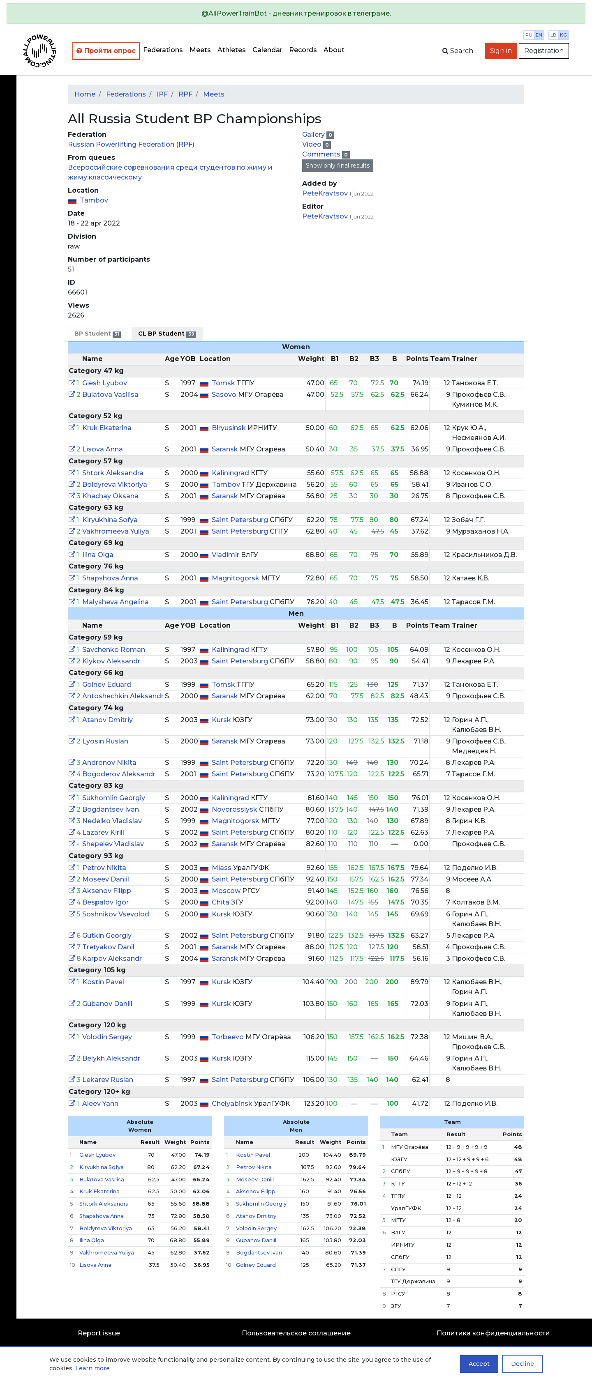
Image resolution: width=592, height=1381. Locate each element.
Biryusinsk (229, 428)
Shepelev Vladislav (113, 844)
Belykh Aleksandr (111, 1058)
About (334, 50)
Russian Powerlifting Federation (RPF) (131, 144)
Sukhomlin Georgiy (113, 798)
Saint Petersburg (241, 520)
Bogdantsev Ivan (110, 809)
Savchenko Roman (113, 650)
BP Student (97, 334)
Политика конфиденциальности (493, 1333)
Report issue (99, 1333)
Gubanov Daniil (107, 1004)
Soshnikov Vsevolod (115, 914)
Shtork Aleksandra (112, 473)
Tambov (94, 200)
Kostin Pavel (103, 982)
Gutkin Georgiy (107, 935)
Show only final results (338, 165)
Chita (221, 902)
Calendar (267, 50)
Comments (322, 154)
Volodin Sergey (107, 1037)
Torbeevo (228, 1037)
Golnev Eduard (106, 684)
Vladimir (226, 555)
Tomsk (224, 383)
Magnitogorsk (236, 578)
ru (528, 35)
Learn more (92, 1368)
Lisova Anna (102, 449)
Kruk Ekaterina (107, 428)
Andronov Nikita (109, 762)
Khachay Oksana (110, 496)
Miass (222, 868)
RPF (185, 94)
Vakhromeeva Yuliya (115, 531)
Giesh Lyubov (104, 383)
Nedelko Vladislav (112, 821)
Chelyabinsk (233, 1103)
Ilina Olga (97, 555)
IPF (162, 94)
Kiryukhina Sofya (110, 520)
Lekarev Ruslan (107, 1080)
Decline (522, 1363)
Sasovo (225, 394)
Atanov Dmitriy (107, 720)
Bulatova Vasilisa (110, 394)
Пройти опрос (106, 51)
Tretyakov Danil (108, 947)
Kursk (222, 720)
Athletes (231, 50)
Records (303, 50)
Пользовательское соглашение (296, 1333)
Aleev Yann (100, 1103)
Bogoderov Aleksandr (118, 774)
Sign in (501, 51)
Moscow (227, 891)
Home (84, 94)
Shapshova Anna (110, 578)
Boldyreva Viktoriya (114, 484)
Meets (200, 50)
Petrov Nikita (104, 868)
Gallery (314, 134)
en (539, 35)
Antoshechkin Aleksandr (123, 696)
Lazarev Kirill (103, 832)
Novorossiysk (235, 809)
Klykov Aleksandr (111, 661)
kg (563, 35)
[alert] (296, 13)
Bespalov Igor (105, 902)
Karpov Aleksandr (112, 958)
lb (553, 35)
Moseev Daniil (105, 879)
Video (312, 144)
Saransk (226, 449)
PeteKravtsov (325, 193)
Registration (544, 51)
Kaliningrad (231, 473)
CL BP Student (167, 334)
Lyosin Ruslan (105, 741)
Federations (163, 50)
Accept (479, 1363)
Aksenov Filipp (106, 891)
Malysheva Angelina (115, 602)
